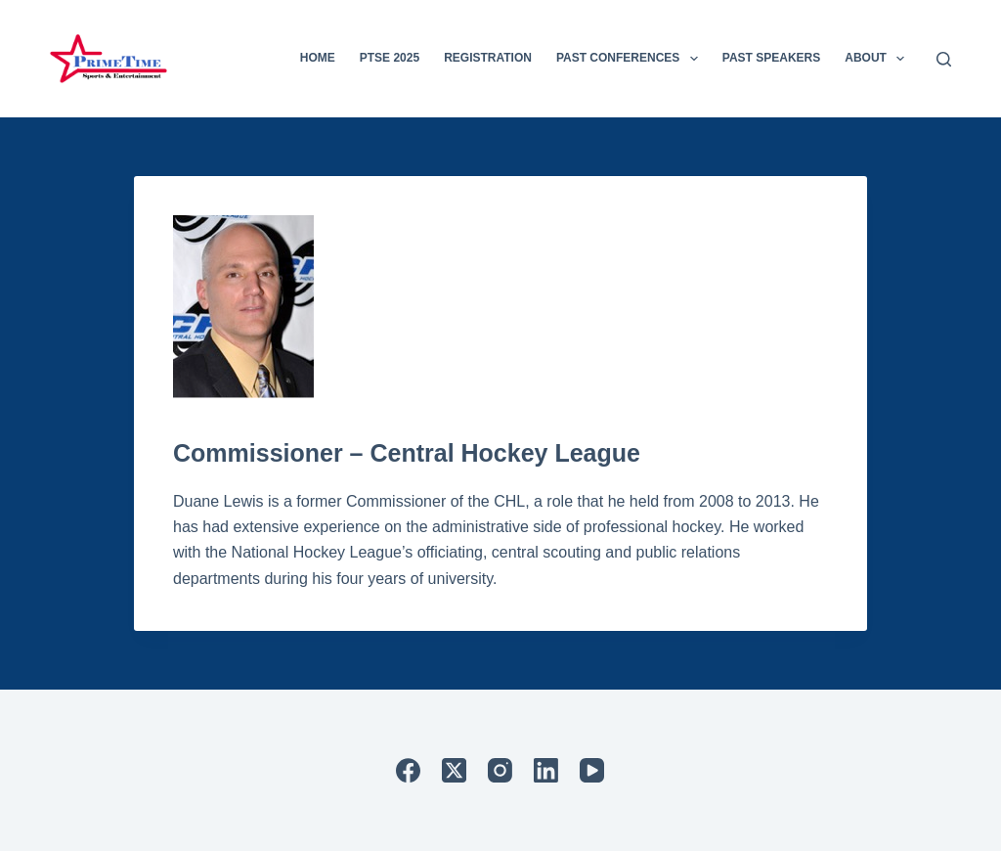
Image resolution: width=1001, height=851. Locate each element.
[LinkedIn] (546, 770)
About (878, 58)
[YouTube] (592, 770)
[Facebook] (408, 770)
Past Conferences (631, 58)
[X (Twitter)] (454, 770)
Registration (488, 58)
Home (317, 58)
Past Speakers (771, 58)
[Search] (943, 59)
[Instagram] (500, 770)
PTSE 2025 (389, 58)
